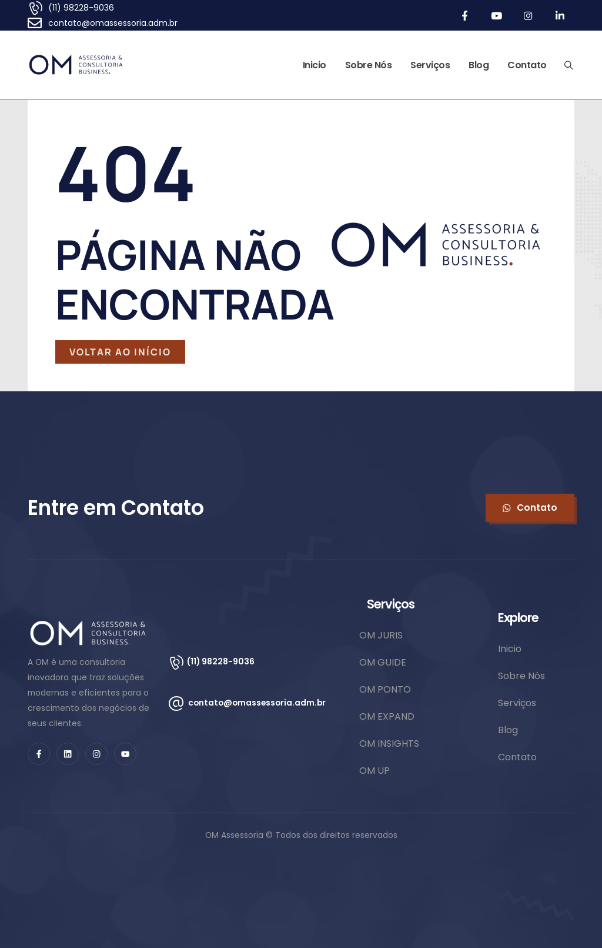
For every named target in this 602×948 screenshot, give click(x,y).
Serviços (430, 65)
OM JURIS (381, 635)
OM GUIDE (382, 662)
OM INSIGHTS (389, 743)
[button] (530, 508)
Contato (527, 65)
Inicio (314, 65)
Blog (479, 65)
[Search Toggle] (569, 65)
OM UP (374, 770)
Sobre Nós (368, 65)
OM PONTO (385, 689)
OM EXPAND (386, 716)
